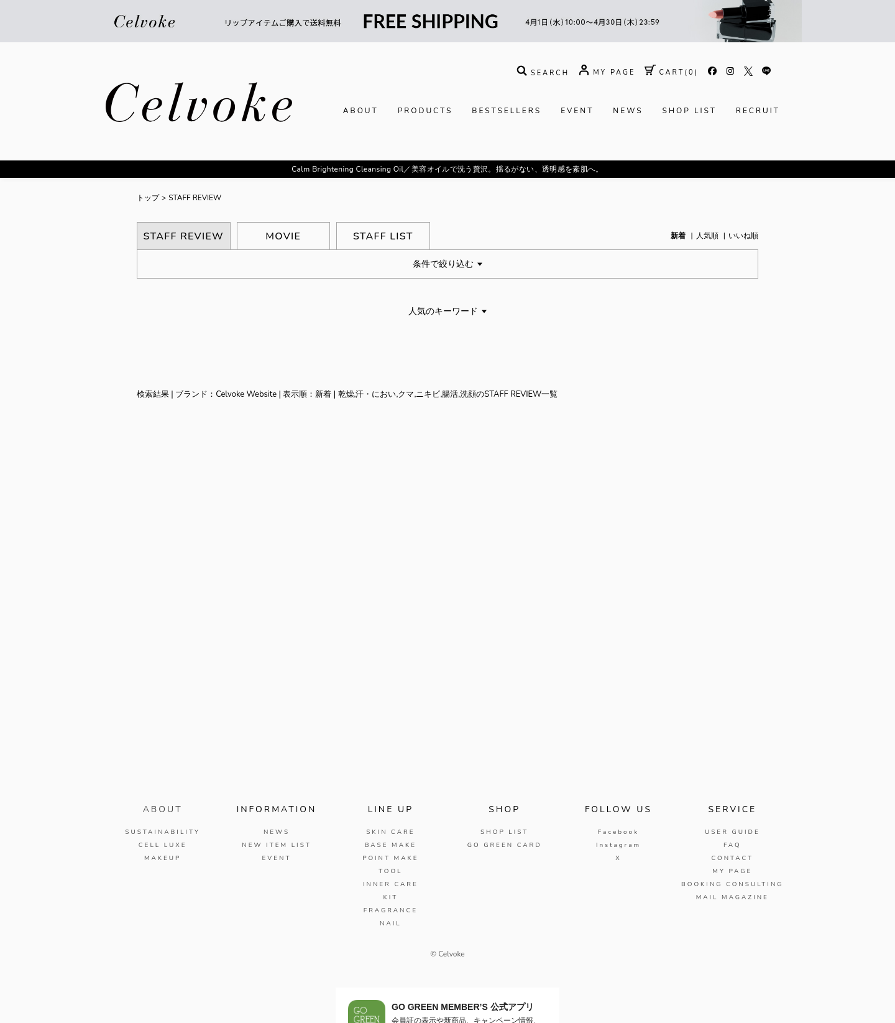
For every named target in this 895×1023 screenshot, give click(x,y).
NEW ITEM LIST (276, 845)
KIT (390, 897)
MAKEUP (162, 858)
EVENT (577, 111)
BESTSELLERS (506, 111)
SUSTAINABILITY (162, 832)
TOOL (390, 871)
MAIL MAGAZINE (732, 897)
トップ (148, 198)
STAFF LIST (383, 236)
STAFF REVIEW (194, 198)
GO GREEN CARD (504, 845)
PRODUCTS (425, 111)
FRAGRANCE (391, 910)
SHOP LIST (690, 111)
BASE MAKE (390, 845)
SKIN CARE (390, 832)
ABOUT (361, 111)
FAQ (732, 845)
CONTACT (732, 858)
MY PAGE (732, 871)
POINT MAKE (390, 858)
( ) (672, 72)
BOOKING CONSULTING (732, 884)
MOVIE (283, 236)
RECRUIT (758, 111)
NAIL (391, 923)
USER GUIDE (732, 832)
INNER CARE (390, 884)
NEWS (628, 111)
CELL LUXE (163, 845)
